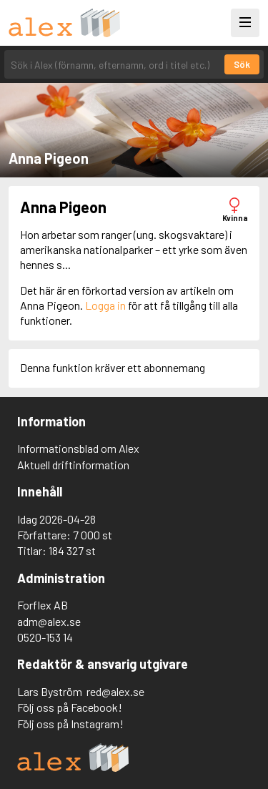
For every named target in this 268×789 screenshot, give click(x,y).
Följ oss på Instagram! (70, 723)
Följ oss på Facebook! (69, 707)
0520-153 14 (45, 637)
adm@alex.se (49, 621)
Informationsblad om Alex (78, 448)
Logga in (105, 305)
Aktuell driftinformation (73, 464)
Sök (242, 64)
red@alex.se (115, 691)
